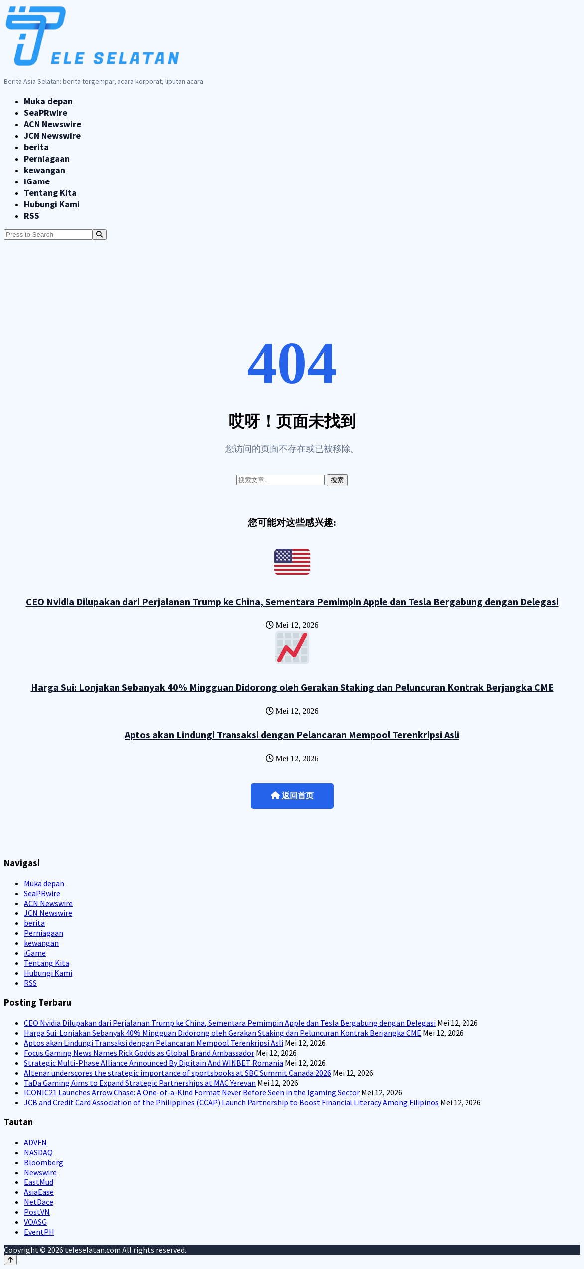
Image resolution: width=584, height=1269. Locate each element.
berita (36, 147)
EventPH (39, 1232)
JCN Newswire (52, 135)
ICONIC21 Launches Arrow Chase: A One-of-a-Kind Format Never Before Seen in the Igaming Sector (192, 1092)
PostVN (37, 1212)
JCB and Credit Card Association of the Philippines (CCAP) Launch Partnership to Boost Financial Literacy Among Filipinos (231, 1102)
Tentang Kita (50, 192)
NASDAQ (38, 1152)
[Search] (99, 234)
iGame (37, 181)
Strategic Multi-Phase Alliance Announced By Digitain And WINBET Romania (153, 1063)
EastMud (38, 1182)
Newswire (40, 1172)
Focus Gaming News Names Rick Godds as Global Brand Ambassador (139, 1053)
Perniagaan (47, 158)
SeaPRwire (45, 112)
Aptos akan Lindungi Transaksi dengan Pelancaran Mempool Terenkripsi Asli (292, 734)
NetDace (38, 1202)
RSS (31, 215)
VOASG (35, 1222)
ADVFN (35, 1142)
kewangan (44, 170)
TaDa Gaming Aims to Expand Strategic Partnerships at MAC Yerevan (140, 1083)
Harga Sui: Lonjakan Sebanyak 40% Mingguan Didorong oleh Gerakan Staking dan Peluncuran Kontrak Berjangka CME (292, 687)
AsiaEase (39, 1192)
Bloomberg (43, 1162)
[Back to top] (10, 1260)
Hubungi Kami (52, 204)
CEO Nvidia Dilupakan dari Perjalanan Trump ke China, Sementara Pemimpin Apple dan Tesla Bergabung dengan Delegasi (292, 601)
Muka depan (48, 101)
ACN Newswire (52, 124)
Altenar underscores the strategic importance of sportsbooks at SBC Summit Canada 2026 (177, 1073)
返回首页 (292, 795)
